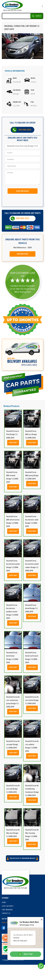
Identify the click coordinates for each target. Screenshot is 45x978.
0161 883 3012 (24, 130)
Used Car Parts (7, 906)
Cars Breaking (7, 910)
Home (4, 902)
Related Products (11, 406)
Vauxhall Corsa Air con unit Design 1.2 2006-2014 (13, 789)
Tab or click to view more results (22, 858)
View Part (13, 443)
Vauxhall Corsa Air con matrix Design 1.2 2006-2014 (32, 700)
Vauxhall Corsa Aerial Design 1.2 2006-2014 (31, 608)
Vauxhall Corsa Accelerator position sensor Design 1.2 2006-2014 (12, 611)
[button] (22, 861)
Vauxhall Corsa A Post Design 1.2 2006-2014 (12, 434)
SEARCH (38, 16)
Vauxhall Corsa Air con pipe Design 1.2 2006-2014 (13, 744)
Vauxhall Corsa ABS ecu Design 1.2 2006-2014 (31, 434)
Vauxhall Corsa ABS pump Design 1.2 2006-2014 (31, 475)
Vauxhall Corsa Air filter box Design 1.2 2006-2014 (13, 833)
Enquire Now (22, 254)
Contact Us (6, 913)
